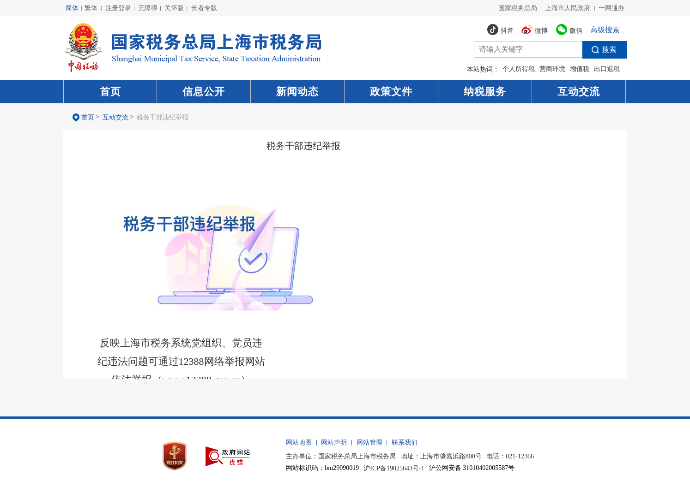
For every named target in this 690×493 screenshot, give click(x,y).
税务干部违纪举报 (162, 117)
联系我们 (405, 442)
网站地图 (299, 442)
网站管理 (369, 442)
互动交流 (578, 91)
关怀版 (174, 8)
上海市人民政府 (567, 8)
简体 (72, 8)
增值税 (579, 68)
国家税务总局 (517, 8)
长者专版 (204, 8)
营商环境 (552, 68)
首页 (110, 91)
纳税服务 (485, 91)
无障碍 (147, 8)
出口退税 (607, 68)
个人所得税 (518, 68)
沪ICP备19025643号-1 (393, 468)
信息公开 (203, 91)
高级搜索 (605, 30)
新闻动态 (297, 91)
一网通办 (611, 8)
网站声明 (334, 442)
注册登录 (118, 8)
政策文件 (391, 91)
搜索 (599, 50)
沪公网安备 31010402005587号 (472, 467)
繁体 (91, 8)
